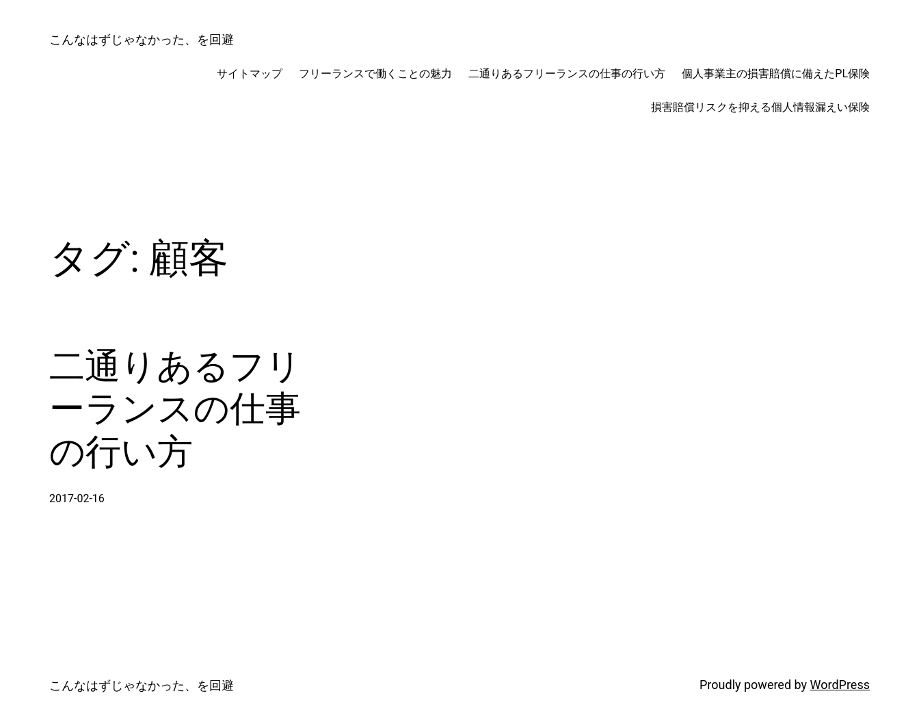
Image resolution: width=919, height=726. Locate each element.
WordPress (840, 684)
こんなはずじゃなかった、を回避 (141, 39)
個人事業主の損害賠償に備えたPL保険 (776, 73)
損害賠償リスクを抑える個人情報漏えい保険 (760, 107)
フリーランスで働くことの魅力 (375, 73)
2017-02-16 (77, 498)
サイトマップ (249, 73)
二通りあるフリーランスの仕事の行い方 (566, 73)
